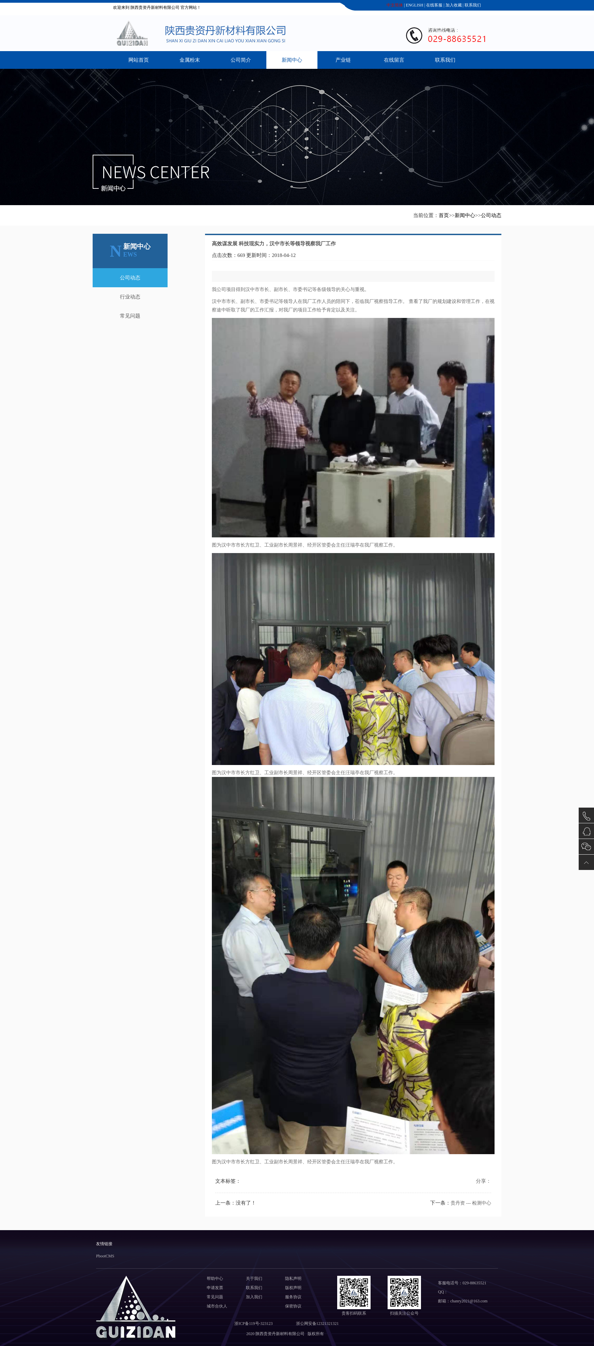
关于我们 (254, 1278)
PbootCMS (105, 1256)
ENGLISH (414, 5)
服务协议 (293, 1297)
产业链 (343, 60)
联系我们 (472, 5)
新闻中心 (292, 60)
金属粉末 (189, 60)
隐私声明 (293, 1278)
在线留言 (394, 60)
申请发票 (215, 1287)
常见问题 (130, 316)
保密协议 (293, 1306)
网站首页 (138, 60)
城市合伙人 (217, 1306)
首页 (444, 215)
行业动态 (130, 297)
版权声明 (293, 1287)
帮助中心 (215, 1278)
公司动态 (491, 215)
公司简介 (241, 60)
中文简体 (394, 5)
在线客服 (433, 5)
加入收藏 (453, 5)
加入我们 (254, 1297)
